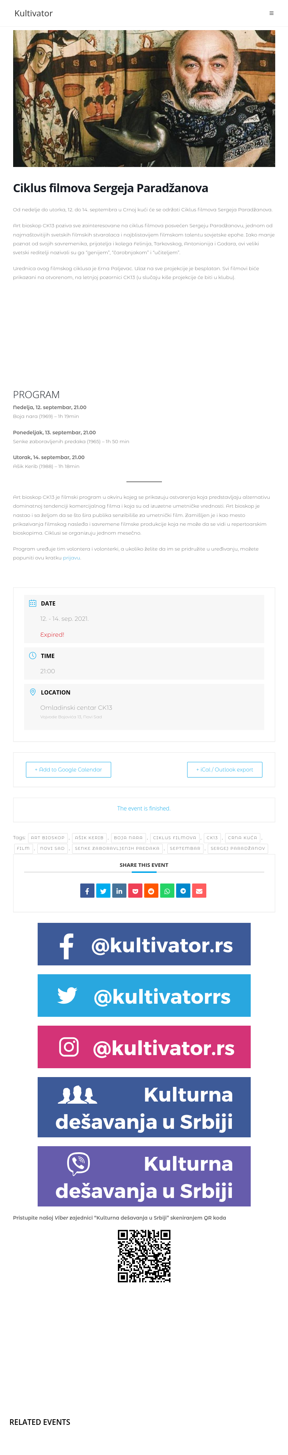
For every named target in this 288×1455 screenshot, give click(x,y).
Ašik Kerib (89, 838)
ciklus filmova (174, 838)
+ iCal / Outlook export (222, 769)
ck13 (212, 838)
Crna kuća (242, 838)
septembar (185, 848)
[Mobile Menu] (272, 13)
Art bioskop (48, 838)
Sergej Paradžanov (238, 848)
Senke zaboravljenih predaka (117, 848)
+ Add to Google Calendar (70, 769)
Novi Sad (52, 848)
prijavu (71, 557)
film (23, 848)
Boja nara (128, 838)
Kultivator (34, 13)
